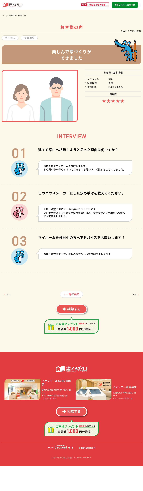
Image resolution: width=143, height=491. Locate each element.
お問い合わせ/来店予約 (125, 4)
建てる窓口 (13, 5)
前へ (8, 294)
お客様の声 (12, 15)
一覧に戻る (73, 294)
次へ (134, 294)
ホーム (5, 15)
